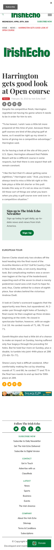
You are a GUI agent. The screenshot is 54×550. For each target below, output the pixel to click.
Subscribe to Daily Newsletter (27, 441)
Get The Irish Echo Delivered (27, 446)
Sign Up (27, 232)
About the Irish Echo (27, 518)
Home (4, 28)
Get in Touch (27, 463)
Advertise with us (27, 468)
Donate (42, 543)
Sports (27, 491)
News (12, 28)
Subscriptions (27, 533)
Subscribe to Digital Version (27, 451)
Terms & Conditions (27, 528)
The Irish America (27, 506)
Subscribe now (44, 22)
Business (27, 496)
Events (27, 501)
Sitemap (27, 523)
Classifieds (27, 473)
